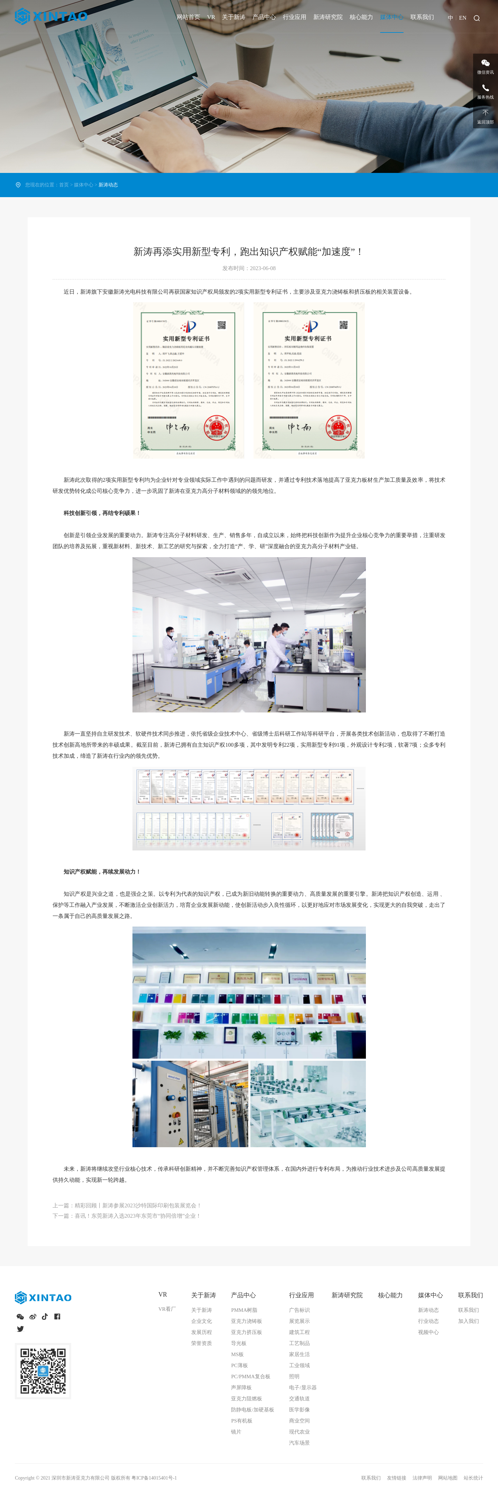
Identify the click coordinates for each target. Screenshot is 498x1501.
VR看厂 (167, 1309)
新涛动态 (428, 1310)
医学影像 (299, 1409)
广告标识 (299, 1310)
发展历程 (201, 1332)
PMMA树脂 (244, 1310)
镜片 (236, 1432)
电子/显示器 (302, 1387)
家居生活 (299, 1354)
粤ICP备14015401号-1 (154, 1478)
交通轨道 (299, 1398)
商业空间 (299, 1421)
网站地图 (448, 1478)
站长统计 (473, 1478)
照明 (294, 1376)
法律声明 (423, 1478)
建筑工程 (299, 1332)
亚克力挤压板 (246, 1332)
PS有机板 (241, 1421)
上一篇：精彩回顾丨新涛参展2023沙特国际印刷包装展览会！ (127, 1205)
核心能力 (361, 17)
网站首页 (188, 17)
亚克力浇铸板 (246, 1321)
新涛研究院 (328, 17)
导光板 (239, 1343)
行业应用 (294, 17)
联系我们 (422, 17)
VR (211, 17)
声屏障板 (241, 1387)
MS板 (237, 1354)
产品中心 (264, 17)
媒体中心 (392, 17)
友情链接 (397, 1478)
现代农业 (299, 1432)
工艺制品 (299, 1343)
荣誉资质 (201, 1343)
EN (462, 18)
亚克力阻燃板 (246, 1398)
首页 (64, 184)
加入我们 (468, 1321)
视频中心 (428, 1332)
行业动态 (428, 1321)
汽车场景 (299, 1443)
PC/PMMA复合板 (250, 1376)
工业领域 (299, 1365)
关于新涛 (234, 17)
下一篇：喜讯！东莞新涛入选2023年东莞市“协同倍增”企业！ (127, 1216)
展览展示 (299, 1321)
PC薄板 (239, 1365)
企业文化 (201, 1321)
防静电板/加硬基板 (252, 1409)
